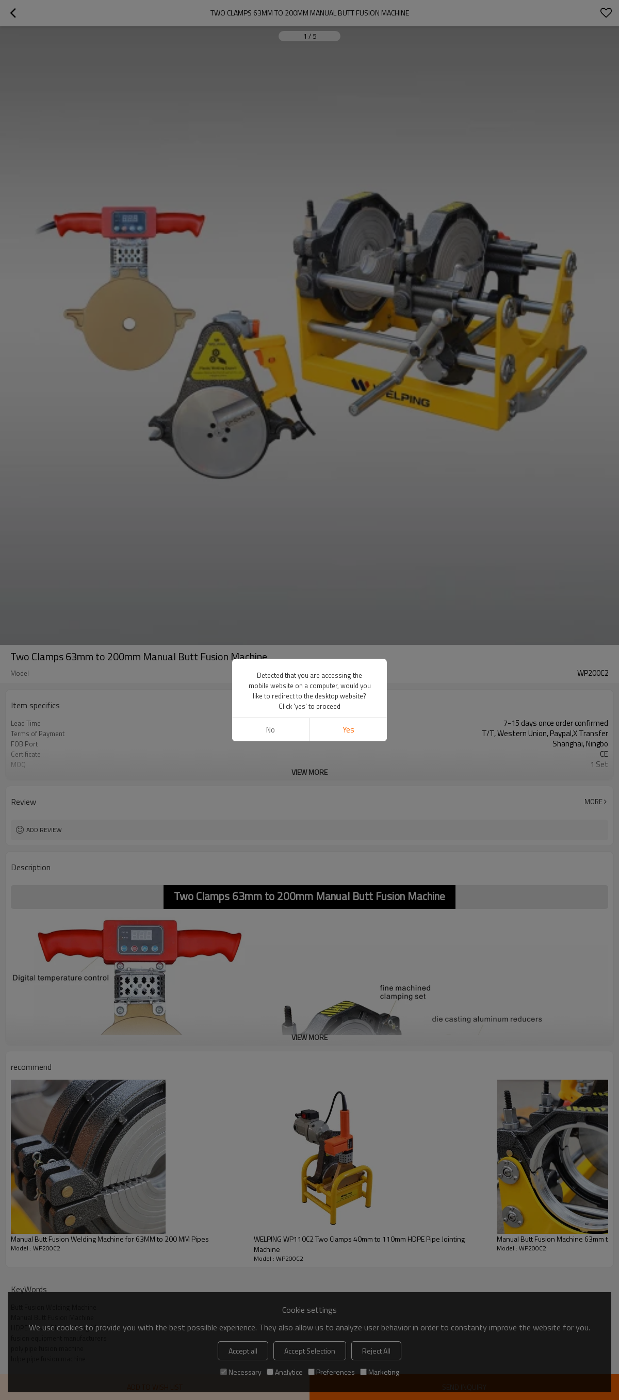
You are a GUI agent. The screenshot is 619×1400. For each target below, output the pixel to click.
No (270, 730)
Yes (348, 730)
